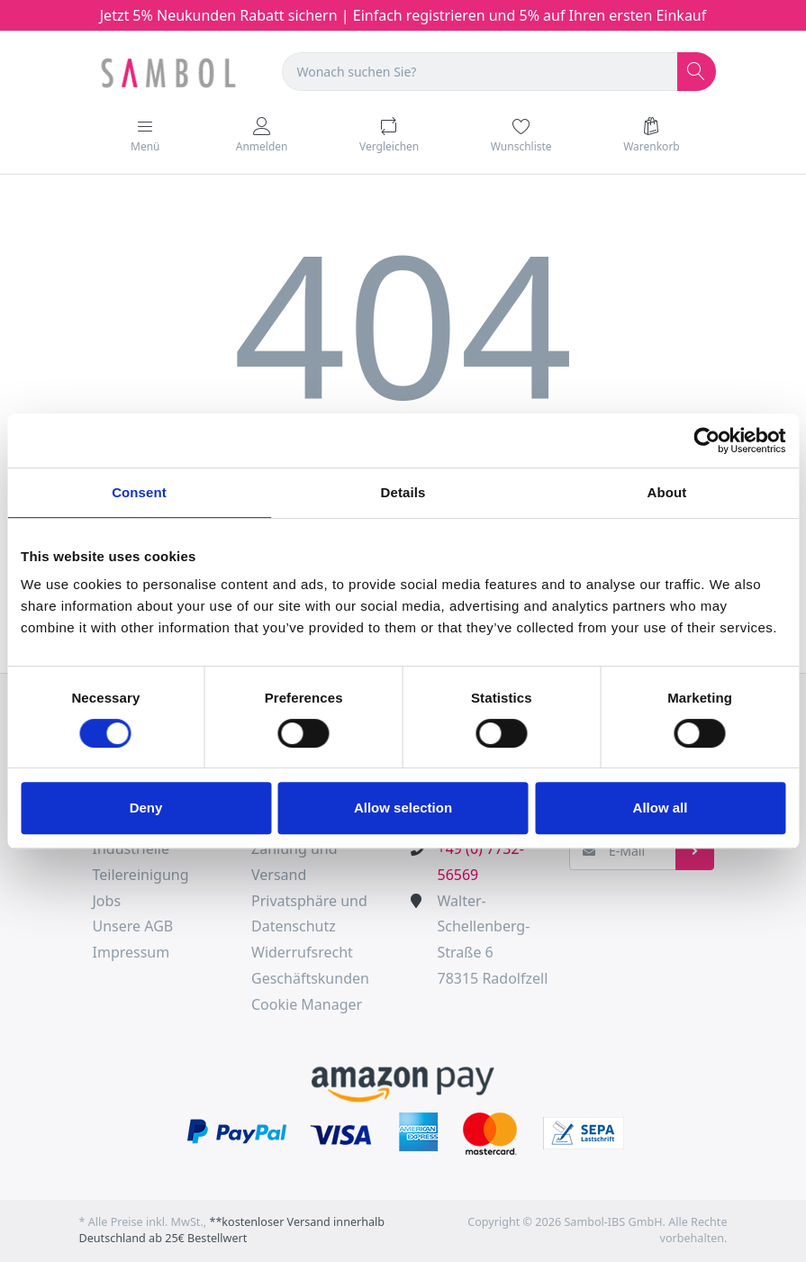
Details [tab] (403, 492)
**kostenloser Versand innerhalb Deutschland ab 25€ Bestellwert (232, 1230)
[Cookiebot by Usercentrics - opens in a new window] (706, 440)
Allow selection (403, 807)
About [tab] (667, 492)
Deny (146, 807)
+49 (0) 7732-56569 (481, 862)
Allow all (660, 807)
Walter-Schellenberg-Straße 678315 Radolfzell (493, 939)
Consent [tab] (139, 492)
